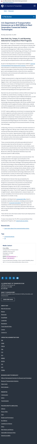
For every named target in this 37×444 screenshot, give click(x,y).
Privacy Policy (4, 411)
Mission (3, 311)
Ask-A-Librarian (5, 387)
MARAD (3, 358)
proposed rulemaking (15, 203)
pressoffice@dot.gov (12, 256)
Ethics (2, 426)
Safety (2, 398)
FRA (2, 349)
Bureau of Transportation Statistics (9, 381)
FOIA (2, 414)
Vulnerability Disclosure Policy (8, 432)
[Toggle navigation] (35, 6)
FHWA (2, 343)
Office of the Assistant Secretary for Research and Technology (16, 378)
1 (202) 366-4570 (11, 258)
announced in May (21, 199)
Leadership (4, 320)
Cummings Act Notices (6, 423)
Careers (3, 329)
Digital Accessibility (5, 435)
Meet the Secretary (6, 308)
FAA (2, 340)
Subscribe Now (8, 299)
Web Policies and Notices (7, 429)
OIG (2, 364)
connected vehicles (9, 236)
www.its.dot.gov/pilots (22, 221)
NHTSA (3, 361)
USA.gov (3, 408)
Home (5, 11)
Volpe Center (4, 384)
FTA (2, 352)
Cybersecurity (4, 395)
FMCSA (3, 346)
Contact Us (4, 332)
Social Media (4, 317)
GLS (2, 355)
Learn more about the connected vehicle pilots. (16, 228)
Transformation (5, 401)
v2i (5, 238)
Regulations (4, 323)
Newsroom (11, 11)
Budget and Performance (7, 417)
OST (2, 367)
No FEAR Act (4, 420)
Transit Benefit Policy (6, 326)
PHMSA (3, 370)
